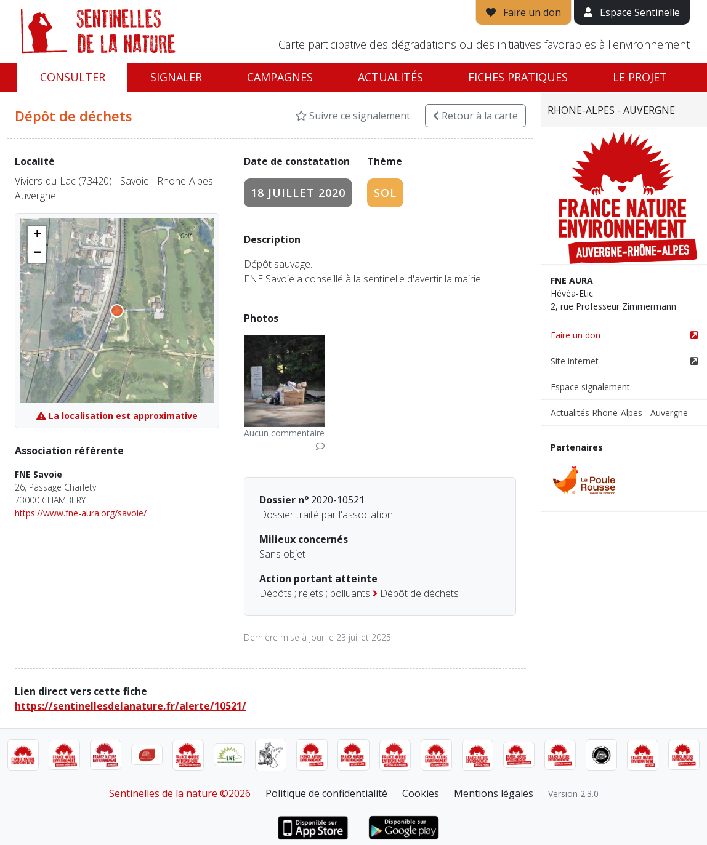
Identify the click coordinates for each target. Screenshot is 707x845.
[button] (37, 235)
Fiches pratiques (518, 77)
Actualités (390, 77)
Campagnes (280, 77)
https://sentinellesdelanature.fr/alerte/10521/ (130, 706)
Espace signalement (590, 387)
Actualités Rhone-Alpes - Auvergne (619, 412)
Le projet (640, 77)
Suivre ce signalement (353, 115)
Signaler (176, 77)
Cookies (420, 793)
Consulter (72, 77)
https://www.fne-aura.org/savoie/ (81, 513)
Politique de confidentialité (326, 793)
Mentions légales (493, 793)
